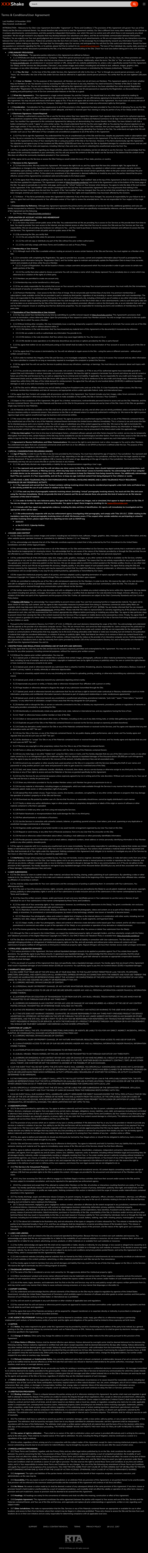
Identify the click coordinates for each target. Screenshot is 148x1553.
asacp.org (19, 521)
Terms (77, 1526)
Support (33, 1526)
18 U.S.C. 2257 (113, 1526)
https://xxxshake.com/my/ (102, 315)
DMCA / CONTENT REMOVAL (55, 1526)
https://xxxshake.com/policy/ (39, 213)
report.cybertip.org (23, 529)
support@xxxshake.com (89, 46)
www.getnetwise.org (44, 609)
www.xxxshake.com (20, 63)
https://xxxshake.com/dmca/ (128, 936)
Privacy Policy (93, 1526)
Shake (12, 4)
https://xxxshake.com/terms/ (77, 182)
